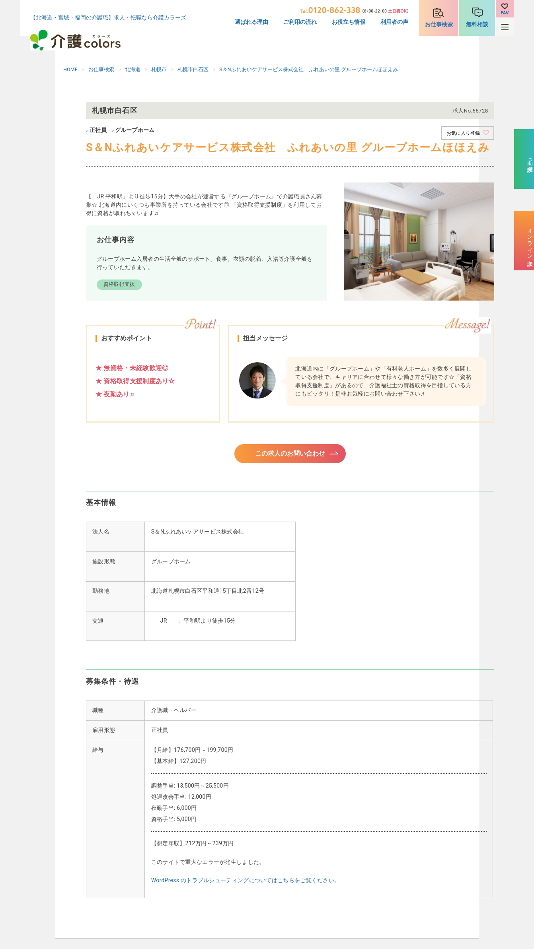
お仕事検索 (439, 24)
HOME (70, 69)
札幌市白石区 (193, 69)
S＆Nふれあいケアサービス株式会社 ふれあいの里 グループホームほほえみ (308, 69)
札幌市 (159, 69)
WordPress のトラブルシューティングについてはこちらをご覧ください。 (245, 882)
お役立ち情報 (348, 22)
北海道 (132, 69)
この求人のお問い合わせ (290, 454)
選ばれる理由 (251, 22)
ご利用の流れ (300, 22)
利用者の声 (394, 22)
